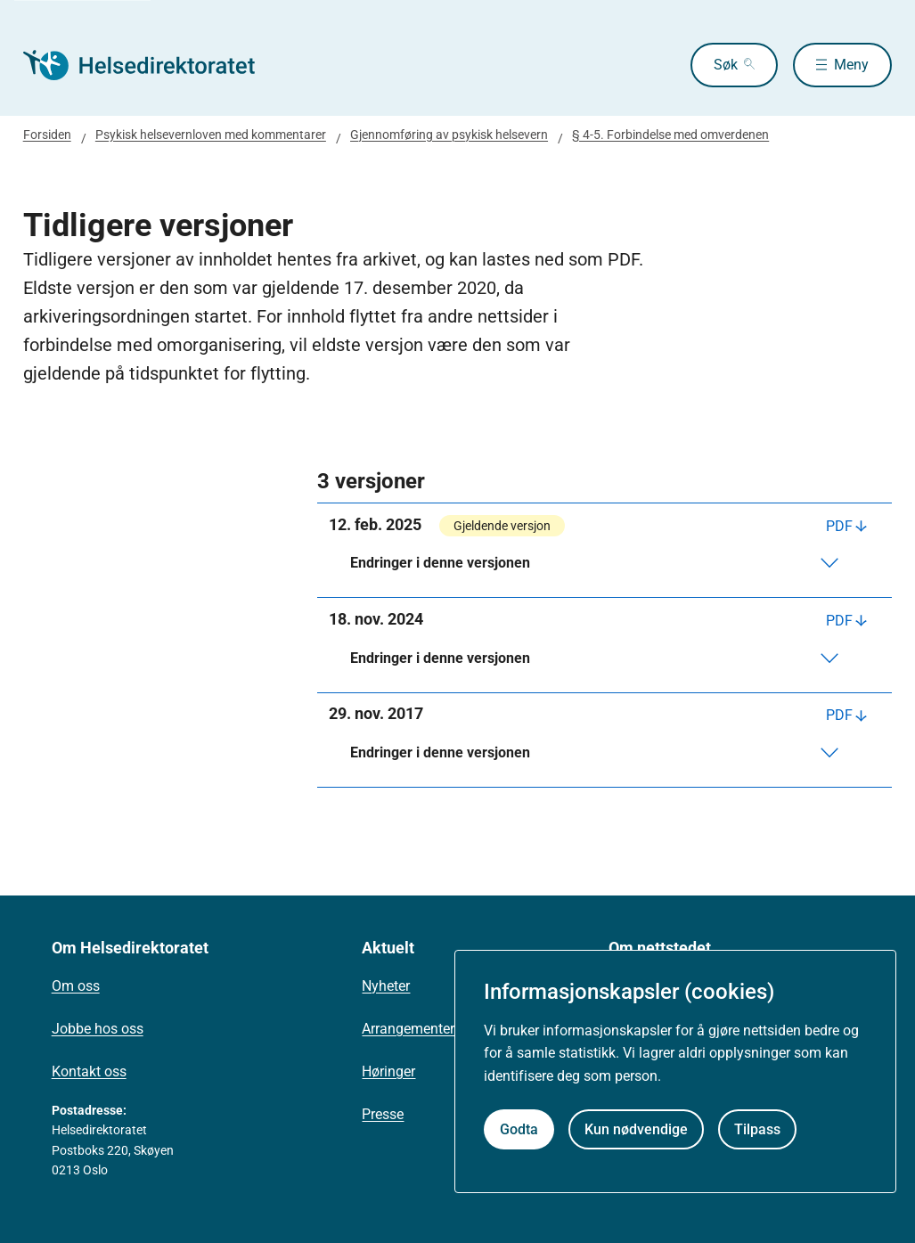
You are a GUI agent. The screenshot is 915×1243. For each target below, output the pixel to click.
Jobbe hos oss (97, 1028)
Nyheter (386, 985)
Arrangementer (408, 1028)
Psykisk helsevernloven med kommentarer (210, 134)
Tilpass (757, 1129)
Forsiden (47, 134)
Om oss (76, 985)
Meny (851, 64)
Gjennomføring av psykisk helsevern (449, 134)
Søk (726, 64)
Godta (519, 1129)
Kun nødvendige (636, 1129)
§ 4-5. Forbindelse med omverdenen (670, 134)
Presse (383, 1114)
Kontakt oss (89, 1071)
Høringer (388, 1071)
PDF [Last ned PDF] (839, 526)
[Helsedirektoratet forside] (151, 65)
